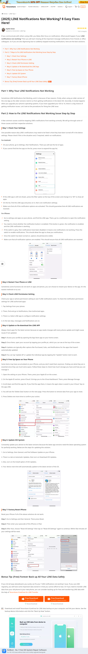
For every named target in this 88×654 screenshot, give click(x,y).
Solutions (60, 6)
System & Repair (21, 6)
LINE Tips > (13, 14)
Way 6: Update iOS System (16, 73)
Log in (83, 6)
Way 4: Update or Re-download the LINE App (23, 67)
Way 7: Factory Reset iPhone (17, 77)
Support (68, 7)
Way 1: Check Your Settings (16, 56)
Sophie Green (10, 29)
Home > (5, 14)
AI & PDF (53, 6)
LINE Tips (22, 31)
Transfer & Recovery (33, 6)
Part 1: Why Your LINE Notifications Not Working (22, 49)
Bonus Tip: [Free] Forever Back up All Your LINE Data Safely (26, 81)
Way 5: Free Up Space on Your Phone (20, 70)
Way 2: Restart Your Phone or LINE (19, 60)
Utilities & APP (44, 6)
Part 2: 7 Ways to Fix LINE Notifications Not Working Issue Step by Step (30, 52)
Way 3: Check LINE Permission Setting (20, 63)
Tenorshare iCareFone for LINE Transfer (24, 592)
